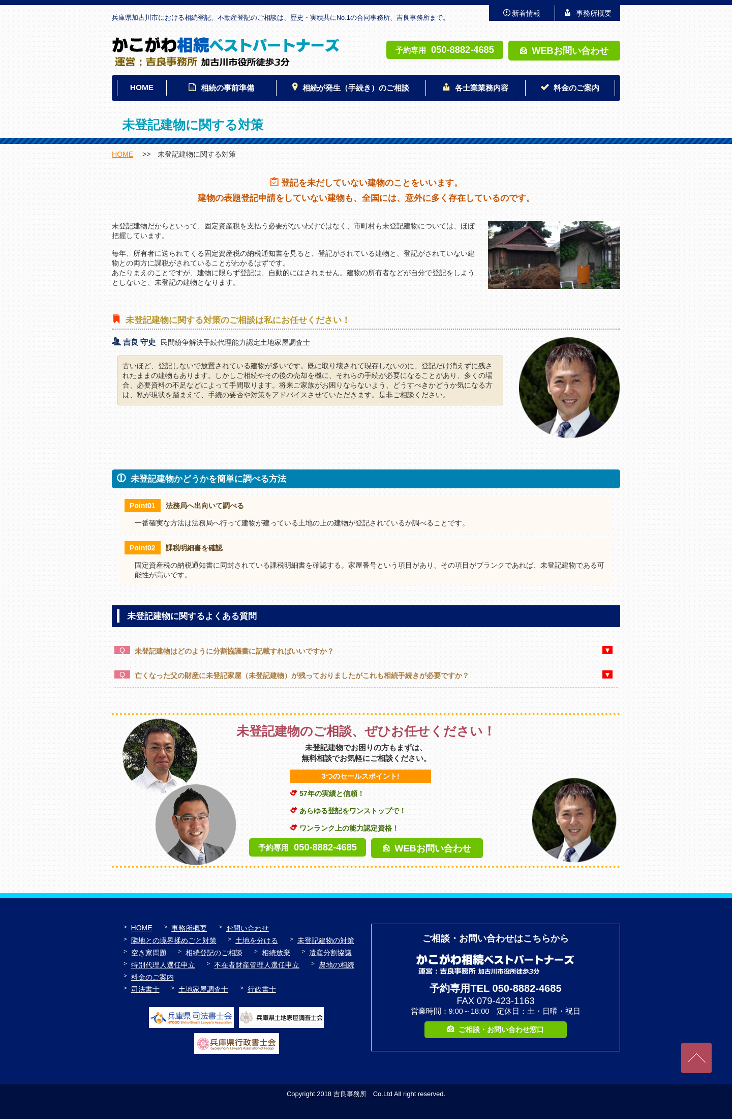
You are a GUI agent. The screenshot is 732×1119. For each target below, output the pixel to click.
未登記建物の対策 (325, 940)
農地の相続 (336, 965)
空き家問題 (149, 953)
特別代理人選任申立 (163, 965)
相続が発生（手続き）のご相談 (355, 87)
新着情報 (526, 13)
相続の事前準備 (227, 87)
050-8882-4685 (462, 49)
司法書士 (145, 989)
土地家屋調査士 (203, 989)
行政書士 (262, 989)
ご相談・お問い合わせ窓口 (501, 1029)
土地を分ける (256, 940)
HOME (142, 87)
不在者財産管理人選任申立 (256, 965)
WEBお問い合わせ (570, 50)
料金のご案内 (576, 87)
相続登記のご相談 (214, 953)
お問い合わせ (247, 928)
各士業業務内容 (481, 87)
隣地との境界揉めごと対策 (174, 940)
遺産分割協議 (330, 953)
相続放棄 (276, 953)
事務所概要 (594, 13)
